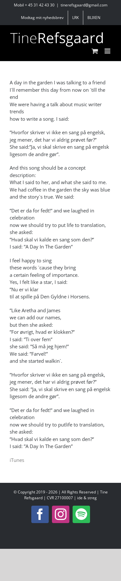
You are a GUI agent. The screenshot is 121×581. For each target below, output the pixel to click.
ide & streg (87, 498)
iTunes (17, 460)
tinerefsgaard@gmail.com (84, 5)
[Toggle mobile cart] (95, 51)
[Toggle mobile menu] (108, 51)
